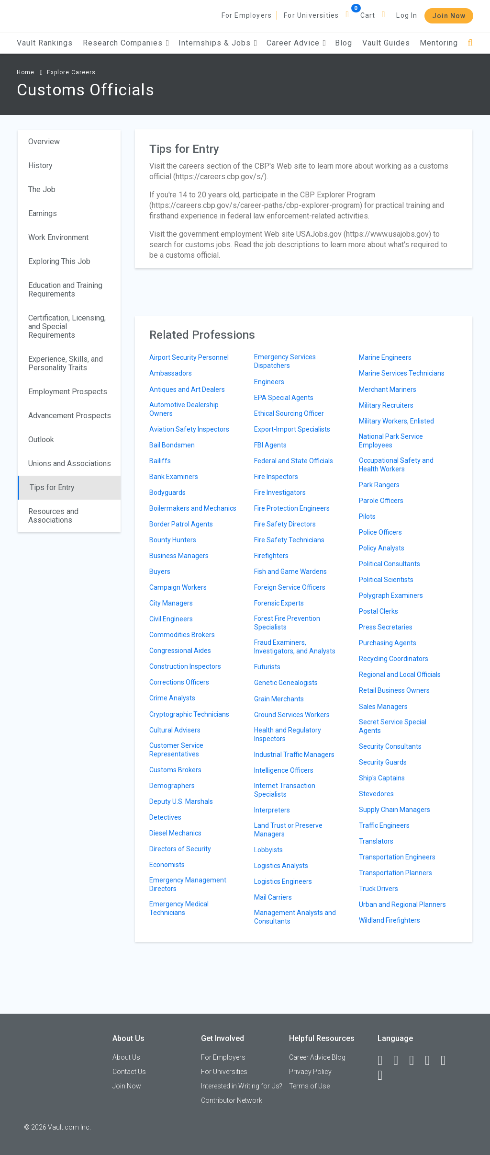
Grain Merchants (279, 699)
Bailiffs (160, 461)
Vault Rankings (45, 42)
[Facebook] (384, 1060)
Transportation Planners (395, 873)
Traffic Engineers (384, 825)
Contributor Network (231, 1100)
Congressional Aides (180, 650)
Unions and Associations (69, 463)
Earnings (42, 213)
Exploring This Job (59, 261)
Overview (44, 141)
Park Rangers (379, 485)
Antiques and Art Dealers (187, 389)
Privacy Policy (310, 1071)
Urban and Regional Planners (402, 904)
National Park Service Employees (391, 441)
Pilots (367, 516)
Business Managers (179, 556)
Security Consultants (390, 746)
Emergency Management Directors (187, 884)
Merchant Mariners (387, 389)
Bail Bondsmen (172, 445)
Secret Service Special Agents (392, 726)
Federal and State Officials (293, 461)
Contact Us (129, 1071)
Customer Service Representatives (176, 750)
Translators (376, 841)
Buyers (159, 571)
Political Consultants (389, 564)
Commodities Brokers (182, 635)
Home (25, 72)
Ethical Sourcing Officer (289, 413)
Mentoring (439, 42)
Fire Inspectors (276, 476)
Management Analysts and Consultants (295, 917)
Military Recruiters (386, 405)
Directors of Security (180, 849)
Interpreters (272, 810)
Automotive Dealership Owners (184, 409)
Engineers (269, 382)
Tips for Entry (52, 487)
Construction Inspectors (185, 666)
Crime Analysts (172, 698)
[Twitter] (416, 1060)
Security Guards (383, 762)
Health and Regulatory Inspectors (287, 734)
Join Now (449, 16)
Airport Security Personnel (189, 357)
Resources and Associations (53, 516)
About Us (126, 1057)
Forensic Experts (279, 603)
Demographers (172, 785)
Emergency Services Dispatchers (285, 361)
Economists (167, 865)
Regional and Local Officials (400, 674)
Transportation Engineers (397, 857)
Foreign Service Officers (289, 587)
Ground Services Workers (292, 715)
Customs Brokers (175, 770)
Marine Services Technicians (402, 373)
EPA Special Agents (283, 397)
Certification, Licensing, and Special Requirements (67, 326)
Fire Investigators (280, 492)
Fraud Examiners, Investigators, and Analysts (294, 647)
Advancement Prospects (69, 415)
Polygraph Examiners (391, 595)
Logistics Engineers (283, 881)
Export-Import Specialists (292, 429)
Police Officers (380, 532)
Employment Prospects (67, 391)
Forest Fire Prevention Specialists (287, 623)
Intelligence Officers (283, 770)
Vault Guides (386, 42)
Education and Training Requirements (65, 289)
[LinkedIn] (400, 1060)
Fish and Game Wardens (290, 571)
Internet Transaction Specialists (284, 790)
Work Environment (58, 237)
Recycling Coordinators (393, 659)
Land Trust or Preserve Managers (288, 830)
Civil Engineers (171, 619)
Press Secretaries (385, 627)
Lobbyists (268, 850)
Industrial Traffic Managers (294, 754)
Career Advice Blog (317, 1057)
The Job (42, 189)
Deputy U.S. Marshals (181, 801)
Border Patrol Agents (181, 524)
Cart (368, 15)
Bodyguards (167, 492)
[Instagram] (431, 1060)
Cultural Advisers (174, 730)
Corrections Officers (179, 682)
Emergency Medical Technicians (179, 908)
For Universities (311, 15)
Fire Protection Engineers (292, 508)
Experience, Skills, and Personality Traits (65, 363)
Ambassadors (170, 373)
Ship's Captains (382, 778)
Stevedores (376, 794)
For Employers (247, 15)
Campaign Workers (178, 587)
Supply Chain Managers (394, 809)
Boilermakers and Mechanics (192, 508)
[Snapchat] (384, 1075)
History (40, 165)
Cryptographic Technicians (189, 714)
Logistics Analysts (281, 865)
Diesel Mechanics (175, 833)
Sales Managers (383, 706)
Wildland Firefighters (389, 920)
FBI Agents (270, 445)
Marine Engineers (385, 357)
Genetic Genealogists (286, 682)
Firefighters (271, 556)
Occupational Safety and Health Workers (396, 465)
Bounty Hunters (172, 540)
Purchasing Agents (387, 643)
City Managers (171, 603)
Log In (406, 15)
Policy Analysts (381, 548)
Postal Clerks (378, 611)
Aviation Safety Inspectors (189, 429)
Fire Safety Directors (285, 524)
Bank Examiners (173, 476)
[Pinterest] (447, 1060)
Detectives (165, 817)
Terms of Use (309, 1086)
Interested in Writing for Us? (241, 1086)
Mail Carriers (273, 897)
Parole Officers (381, 500)
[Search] (470, 42)
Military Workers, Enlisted (396, 421)
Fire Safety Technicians (289, 540)
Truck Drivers (378, 888)
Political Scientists (386, 579)
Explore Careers (71, 72)
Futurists (267, 667)
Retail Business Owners (394, 690)
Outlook (41, 439)
